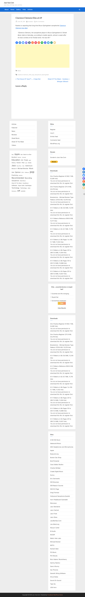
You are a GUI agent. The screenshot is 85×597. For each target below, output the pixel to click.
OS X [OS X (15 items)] (22, 172)
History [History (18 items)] (14, 162)
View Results (62, 308)
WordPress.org (55, 143)
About (7, 9)
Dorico (52, 475)
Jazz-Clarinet (54, 510)
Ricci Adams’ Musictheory (58, 559)
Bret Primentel (54, 461)
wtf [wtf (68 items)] (18, 191)
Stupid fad (55, 297)
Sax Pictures (54, 570)
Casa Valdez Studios (56, 464)
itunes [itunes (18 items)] (29, 162)
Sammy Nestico (55, 563)
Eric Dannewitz (55, 478)
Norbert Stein (54, 549)
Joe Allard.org (54, 524)
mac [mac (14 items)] (23, 165)
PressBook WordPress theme (55, 595)
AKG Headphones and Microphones (61, 447)
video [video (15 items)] (29, 188)
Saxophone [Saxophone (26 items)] (15, 180)
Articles (30, 9)
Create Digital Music (56, 471)
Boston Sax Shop (55, 457)
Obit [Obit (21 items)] (13, 172)
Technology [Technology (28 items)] (15, 188)
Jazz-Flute (53, 514)
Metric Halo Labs (55, 538)
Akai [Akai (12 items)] (13, 154)
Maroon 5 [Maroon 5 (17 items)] (14, 168)
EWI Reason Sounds (56, 485)
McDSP (52, 535)
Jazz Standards (55, 507)
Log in (52, 133)
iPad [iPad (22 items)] (23, 162)
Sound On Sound (55, 580)
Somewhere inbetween (59, 301)
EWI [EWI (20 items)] (22, 160)
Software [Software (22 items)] (14, 185)
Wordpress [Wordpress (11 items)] (14, 191)
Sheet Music (16, 138)
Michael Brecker (55, 542)
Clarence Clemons (23, 74)
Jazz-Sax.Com (9, 3)
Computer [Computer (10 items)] (24, 157)
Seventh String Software (57, 573)
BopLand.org (54, 454)
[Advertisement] (42, 56)
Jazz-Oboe (53, 517)
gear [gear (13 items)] (30, 160)
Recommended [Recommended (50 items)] (18, 178)
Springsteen (45, 74)
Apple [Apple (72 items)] (17, 154)
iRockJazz (53, 503)
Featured (14, 127)
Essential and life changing (60, 293)
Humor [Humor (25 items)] (19, 162)
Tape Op (53, 584)
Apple (52, 450)
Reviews (14, 134)
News (19, 70)
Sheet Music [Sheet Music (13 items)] (23, 180)
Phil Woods (53, 556)
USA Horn (53, 587)
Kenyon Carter (54, 528)
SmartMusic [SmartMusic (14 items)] (26, 183)
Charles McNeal (55, 468)
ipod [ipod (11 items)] (26, 162)
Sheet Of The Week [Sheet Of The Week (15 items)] (17, 183)
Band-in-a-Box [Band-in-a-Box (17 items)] (27, 154)
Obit (30, 74)
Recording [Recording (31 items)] (28, 178)
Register (52, 129)
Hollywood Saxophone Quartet (60, 496)
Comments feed (55, 140)
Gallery (18, 9)
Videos (14, 145)
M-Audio (53, 531)
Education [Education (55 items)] (16, 160)
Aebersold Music (55, 443)
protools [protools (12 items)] (20, 175)
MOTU (52, 545)
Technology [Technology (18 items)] (23, 188)
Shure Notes (54, 577)
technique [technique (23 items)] (28, 185)
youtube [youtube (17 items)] (23, 191)
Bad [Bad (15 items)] (22, 154)
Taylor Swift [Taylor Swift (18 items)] (21, 185)
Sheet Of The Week (18, 142)
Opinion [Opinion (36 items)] (18, 172)
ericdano (30, 21)
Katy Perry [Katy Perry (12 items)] (19, 165)
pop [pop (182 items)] (32, 171)
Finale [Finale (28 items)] (26, 160)
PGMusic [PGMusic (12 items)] (27, 172)
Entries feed (54, 136)
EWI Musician (54, 482)
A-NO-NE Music (55, 440)
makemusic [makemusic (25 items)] (28, 166)
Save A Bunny (54, 566)
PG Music (53, 552)
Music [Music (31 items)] (31, 168)
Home (12, 9)
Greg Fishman (54, 492)
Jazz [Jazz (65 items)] (14, 165)
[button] (17, 42)
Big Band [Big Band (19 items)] (14, 157)
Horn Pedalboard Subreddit (59, 499)
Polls (24, 9)
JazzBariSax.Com (55, 521)
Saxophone (38, 74)
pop (33, 74)
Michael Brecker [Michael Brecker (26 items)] (23, 168)
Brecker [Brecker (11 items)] (19, 157)
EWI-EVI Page (54, 489)
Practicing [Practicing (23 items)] (15, 175)
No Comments (40, 21)
